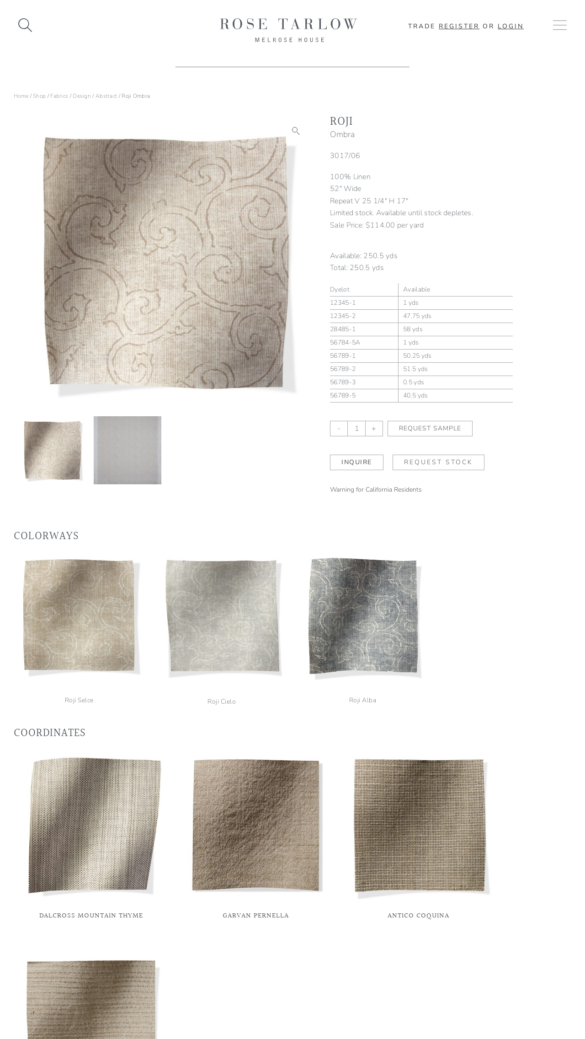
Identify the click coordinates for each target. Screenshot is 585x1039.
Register (459, 26)
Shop (39, 96)
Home (21, 96)
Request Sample (430, 428)
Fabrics (59, 96)
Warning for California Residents (376, 489)
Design (82, 96)
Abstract (106, 96)
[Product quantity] (356, 428)
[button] (296, 131)
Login (511, 26)
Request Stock (438, 462)
